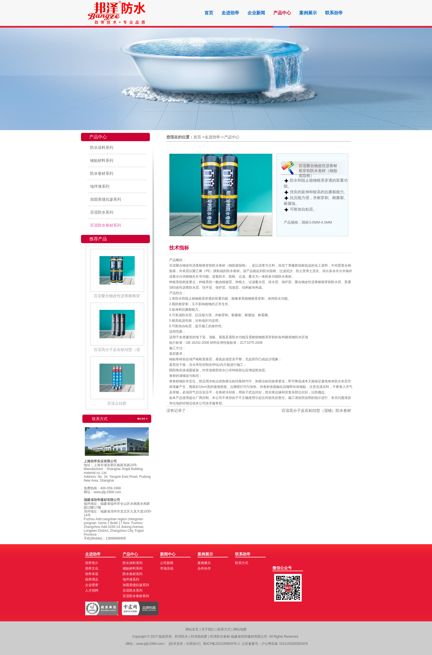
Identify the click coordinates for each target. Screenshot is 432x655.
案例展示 (308, 12)
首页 (208, 12)
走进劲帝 (230, 12)
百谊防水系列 (101, 212)
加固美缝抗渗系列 (105, 199)
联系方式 (241, 563)
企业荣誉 (91, 585)
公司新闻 (166, 563)
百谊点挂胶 (116, 403)
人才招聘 (91, 590)
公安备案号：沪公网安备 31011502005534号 (275, 644)
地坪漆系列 (99, 186)
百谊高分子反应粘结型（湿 (117, 349)
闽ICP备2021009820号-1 (221, 644)
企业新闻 (256, 12)
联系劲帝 (334, 12)
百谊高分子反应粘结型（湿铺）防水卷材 (316, 410)
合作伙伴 (204, 568)
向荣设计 (192, 644)
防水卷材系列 (101, 173)
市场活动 (166, 568)
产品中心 (282, 12)
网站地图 (240, 629)
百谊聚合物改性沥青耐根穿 (117, 296)
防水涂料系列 (101, 147)
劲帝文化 (91, 568)
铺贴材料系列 (101, 160)
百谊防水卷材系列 (105, 225)
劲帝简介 (91, 563)
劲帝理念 (91, 579)
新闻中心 (167, 554)
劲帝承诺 (91, 574)
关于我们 (208, 629)
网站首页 (192, 629)
